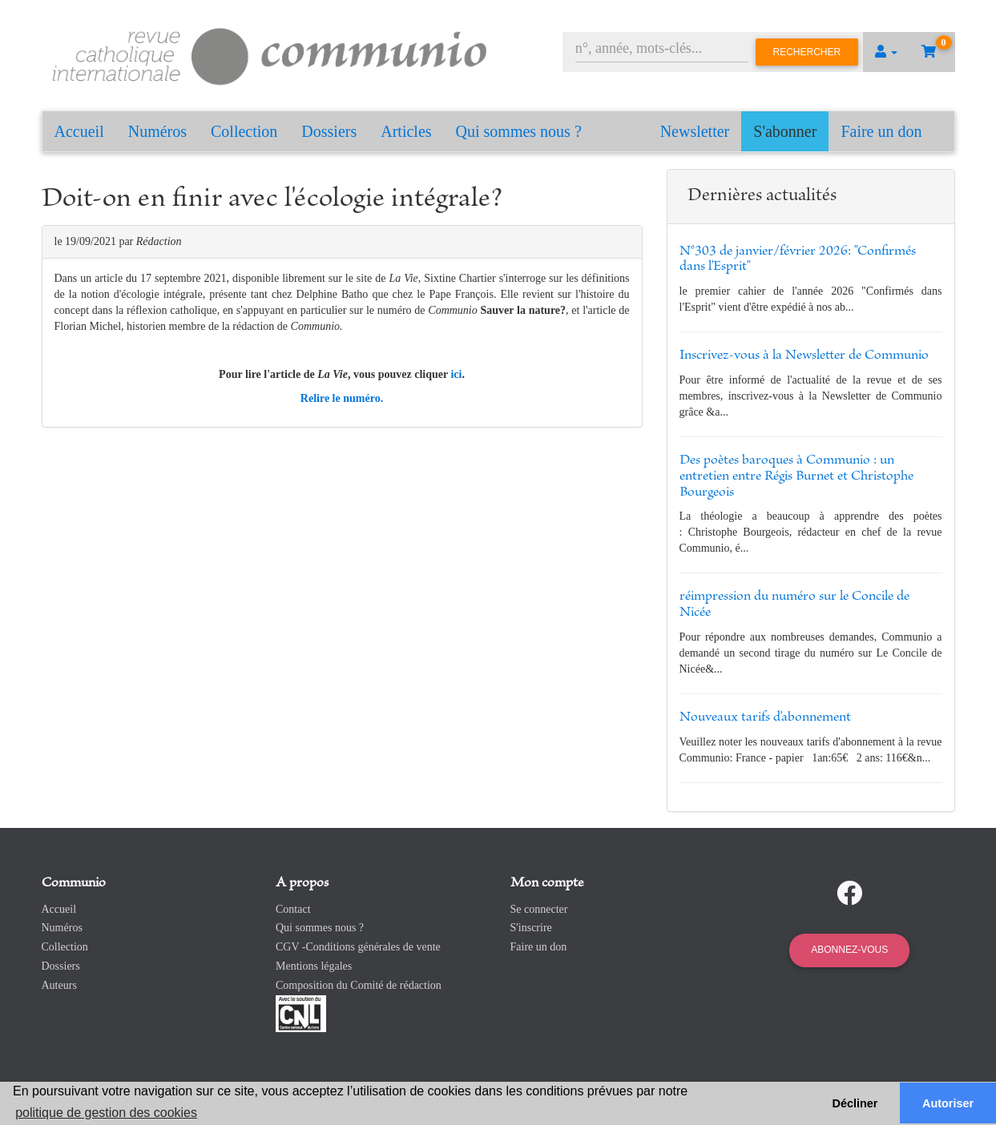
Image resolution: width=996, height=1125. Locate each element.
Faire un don (881, 131)
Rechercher (807, 52)
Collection (244, 131)
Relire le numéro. (341, 398)
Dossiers (329, 131)
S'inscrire (531, 928)
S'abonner (785, 131)
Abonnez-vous (849, 949)
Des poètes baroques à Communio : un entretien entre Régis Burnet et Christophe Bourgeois (796, 476)
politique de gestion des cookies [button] (106, 1112)
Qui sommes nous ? (519, 131)
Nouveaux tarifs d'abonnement (765, 717)
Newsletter (695, 131)
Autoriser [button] (948, 1103)
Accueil (79, 131)
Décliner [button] (855, 1103)
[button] (886, 52)
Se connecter (539, 909)
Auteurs (59, 985)
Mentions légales (314, 966)
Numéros (157, 131)
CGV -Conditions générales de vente (358, 947)
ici (456, 374)
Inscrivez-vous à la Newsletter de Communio (804, 355)
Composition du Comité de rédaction (359, 985)
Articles (406, 131)
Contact (293, 909)
